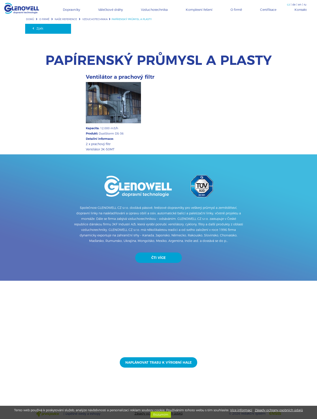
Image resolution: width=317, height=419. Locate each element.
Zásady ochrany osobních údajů (279, 410)
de (294, 4)
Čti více (158, 258)
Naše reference (66, 19)
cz (288, 4)
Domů (30, 19)
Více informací (241, 410)
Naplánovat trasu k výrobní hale (158, 362)
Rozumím (160, 415)
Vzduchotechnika (95, 19)
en (299, 4)
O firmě (44, 19)
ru (305, 4)
